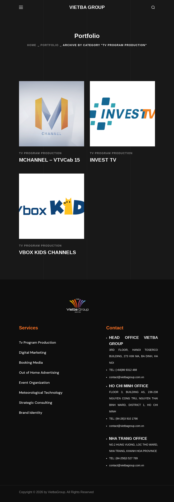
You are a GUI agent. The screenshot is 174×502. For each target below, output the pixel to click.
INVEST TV (103, 160)
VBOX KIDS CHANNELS (47, 252)
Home (31, 45)
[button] (153, 7)
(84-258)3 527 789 (127, 458)
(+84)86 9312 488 (126, 369)
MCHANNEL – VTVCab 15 (49, 160)
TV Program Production (40, 153)
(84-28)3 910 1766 (127, 418)
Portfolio (50, 45)
